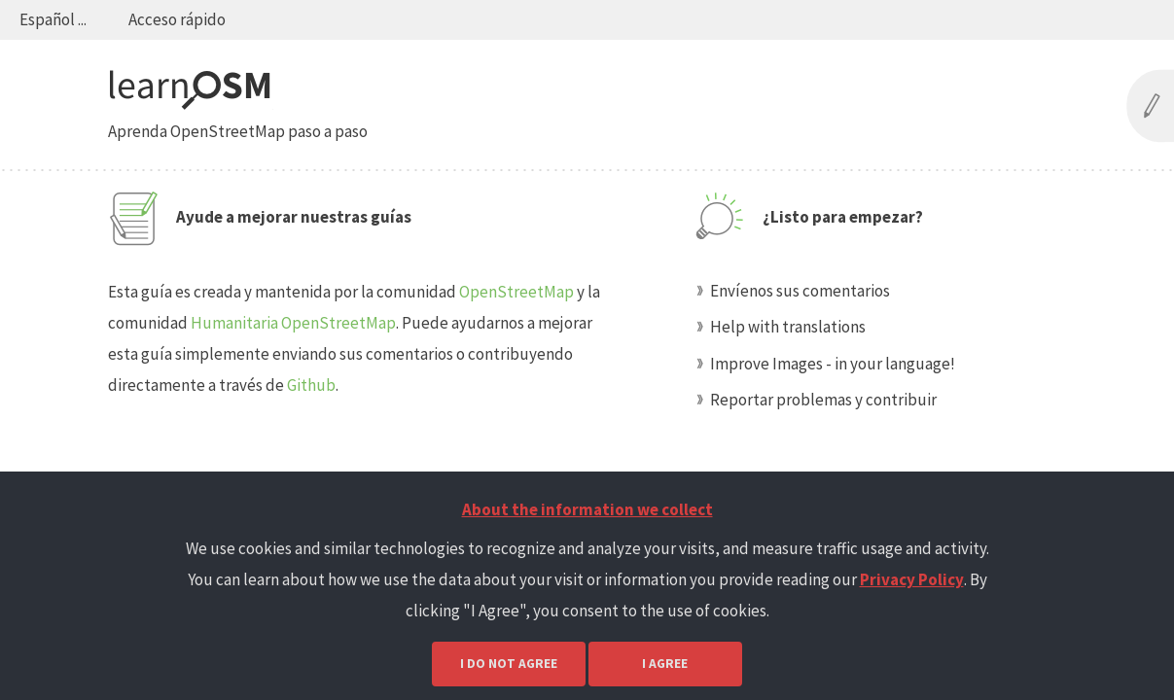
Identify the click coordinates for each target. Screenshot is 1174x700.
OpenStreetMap (516, 291)
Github (311, 385)
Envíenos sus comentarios (800, 290)
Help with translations (788, 326)
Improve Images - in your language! (832, 363)
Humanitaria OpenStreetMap (293, 322)
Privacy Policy (912, 579)
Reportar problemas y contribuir (823, 399)
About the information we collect (587, 509)
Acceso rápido (177, 19)
